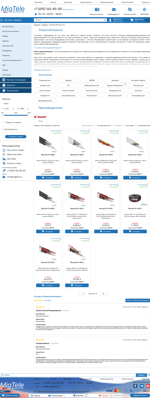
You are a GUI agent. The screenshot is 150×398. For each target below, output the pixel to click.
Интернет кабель (138, 80)
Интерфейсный (138, 96)
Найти (141, 375)
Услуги (53, 2)
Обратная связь (68, 9)
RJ (68, 85)
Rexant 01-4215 (76, 209)
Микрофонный (115, 91)
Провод (68, 80)
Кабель (45, 25)
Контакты (38, 2)
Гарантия (146, 2)
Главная (37, 25)
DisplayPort (45, 96)
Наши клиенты (86, 2)
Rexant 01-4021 (135, 155)
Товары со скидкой (11, 122)
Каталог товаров (11, 20)
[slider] (2, 115)
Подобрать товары (16, 137)
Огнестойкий (45, 91)
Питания (138, 91)
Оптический (92, 96)
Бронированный (45, 101)
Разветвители (45, 80)
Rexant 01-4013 (135, 209)
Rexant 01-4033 (106, 155)
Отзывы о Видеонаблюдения (137, 300)
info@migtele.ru (14, 177)
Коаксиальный (68, 91)
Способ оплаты (127, 2)
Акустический (92, 91)
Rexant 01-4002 (48, 155)
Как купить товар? (15, 150)
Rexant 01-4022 (48, 209)
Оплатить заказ (14, 163)
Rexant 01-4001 (76, 155)
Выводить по (93, 294)
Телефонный (45, 85)
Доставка (68, 2)
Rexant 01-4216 (105, 209)
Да (138, 307)
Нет (144, 307)
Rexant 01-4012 (76, 262)
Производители (106, 2)
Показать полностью (42, 70)
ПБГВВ (91, 80)
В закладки (54, 131)
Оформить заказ (140, 395)
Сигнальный (138, 85)
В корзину (47, 177)
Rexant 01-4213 (47, 262)
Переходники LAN (91, 85)
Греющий (115, 80)
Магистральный (115, 96)
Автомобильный (68, 96)
